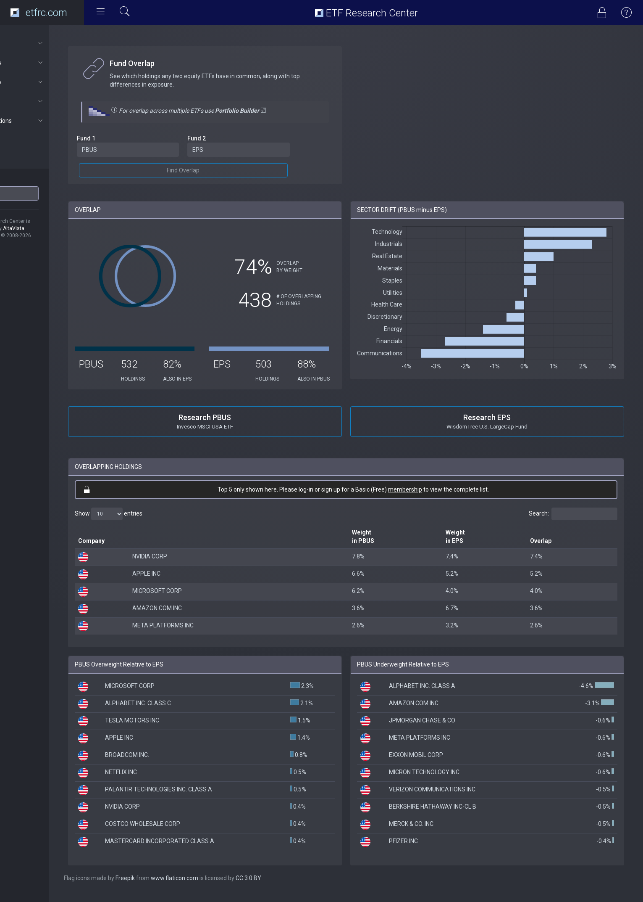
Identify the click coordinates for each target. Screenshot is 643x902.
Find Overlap (210, 170)
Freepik (160, 885)
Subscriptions (44, 120)
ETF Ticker (22, 180)
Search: (573, 521)
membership (423, 496)
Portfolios (44, 82)
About (44, 43)
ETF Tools (44, 62)
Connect (44, 101)
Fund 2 (224, 138)
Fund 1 (121, 138)
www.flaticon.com (209, 885)
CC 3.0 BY (283, 885)
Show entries (143, 521)
